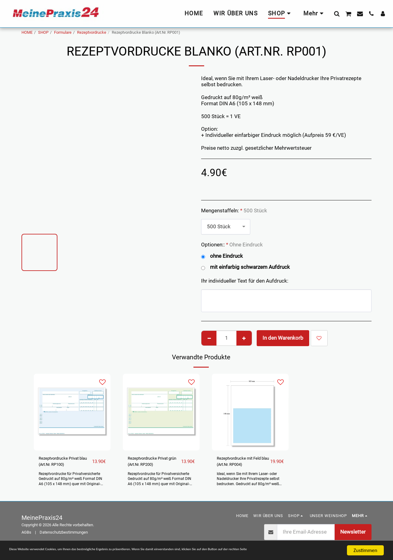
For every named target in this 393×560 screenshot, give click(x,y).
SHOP (43, 32)
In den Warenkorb (283, 338)
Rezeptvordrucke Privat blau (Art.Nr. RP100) (60, 463)
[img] (72, 412)
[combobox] (225, 226)
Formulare (63, 32)
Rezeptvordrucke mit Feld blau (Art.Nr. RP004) (241, 463)
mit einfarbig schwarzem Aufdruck (245, 267)
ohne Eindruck (222, 256)
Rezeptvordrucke (91, 32)
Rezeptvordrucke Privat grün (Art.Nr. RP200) (149, 463)
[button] (336, 13)
